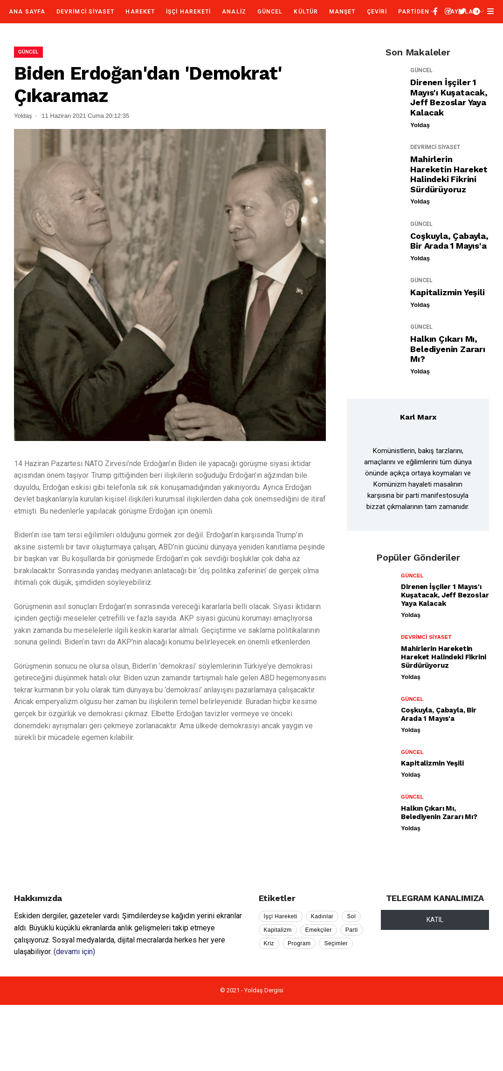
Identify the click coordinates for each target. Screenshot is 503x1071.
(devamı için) (74, 951)
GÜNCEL (270, 11)
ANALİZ (234, 11)
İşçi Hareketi (280, 916)
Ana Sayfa (27, 11)
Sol (351, 916)
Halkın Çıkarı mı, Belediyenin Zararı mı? (447, 349)
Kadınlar (322, 916)
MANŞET (342, 11)
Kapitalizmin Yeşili (447, 292)
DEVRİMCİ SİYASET (85, 11)
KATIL (435, 919)
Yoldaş (420, 125)
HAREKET (140, 11)
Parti (351, 930)
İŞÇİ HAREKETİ (188, 11)
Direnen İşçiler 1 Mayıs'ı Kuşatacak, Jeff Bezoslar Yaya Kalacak (448, 97)
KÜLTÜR (305, 11)
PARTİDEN (413, 11)
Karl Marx (418, 417)
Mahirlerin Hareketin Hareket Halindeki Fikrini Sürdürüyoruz (449, 174)
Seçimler (336, 943)
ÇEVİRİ (377, 11)
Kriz (269, 943)
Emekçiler (318, 930)
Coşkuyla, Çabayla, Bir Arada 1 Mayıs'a (449, 241)
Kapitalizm (278, 930)
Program (299, 943)
